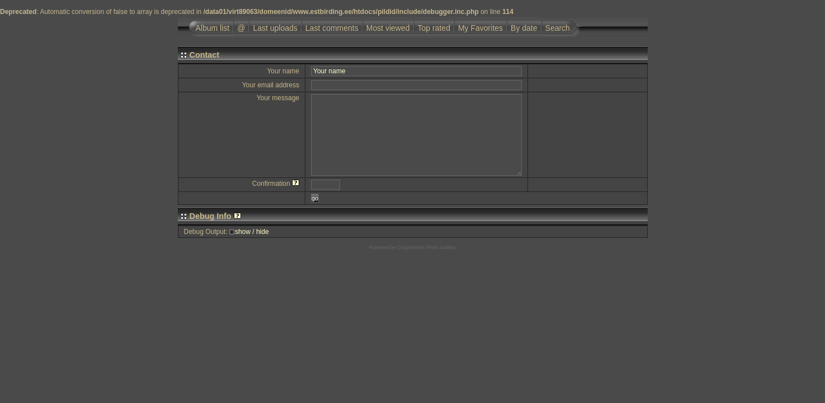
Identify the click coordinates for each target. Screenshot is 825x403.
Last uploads (275, 28)
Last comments (332, 28)
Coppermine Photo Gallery (426, 247)
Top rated (434, 28)
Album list (213, 28)
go (315, 198)
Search (557, 28)
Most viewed (388, 28)
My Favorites (480, 28)
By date (524, 28)
